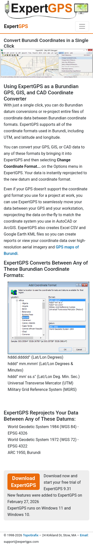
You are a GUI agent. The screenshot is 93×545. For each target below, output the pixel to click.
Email (84, 535)
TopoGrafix (30, 535)
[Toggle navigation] (82, 26)
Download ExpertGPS (23, 481)
